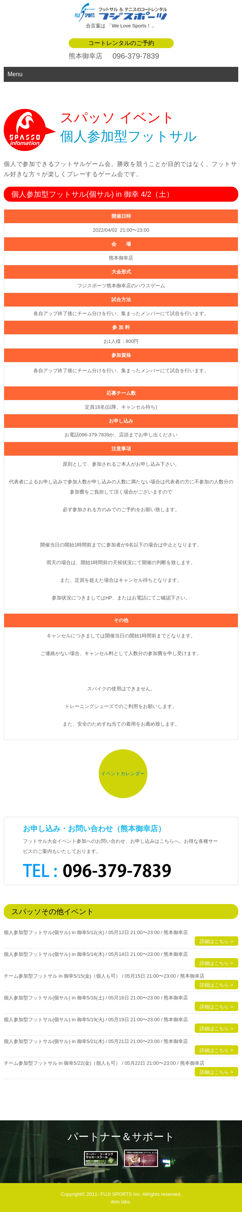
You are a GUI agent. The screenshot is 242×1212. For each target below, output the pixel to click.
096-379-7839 (136, 56)
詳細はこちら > (216, 941)
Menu (15, 74)
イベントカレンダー (123, 773)
